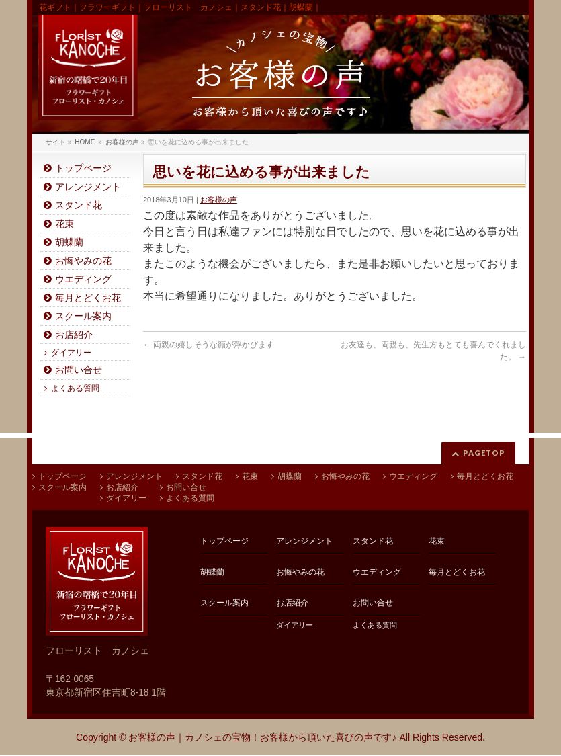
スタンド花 (78, 205)
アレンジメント (88, 187)
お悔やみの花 (83, 261)
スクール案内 (83, 316)
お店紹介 (74, 335)
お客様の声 (218, 200)
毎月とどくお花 (88, 298)
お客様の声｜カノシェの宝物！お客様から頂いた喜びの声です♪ (262, 737)
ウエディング (83, 279)
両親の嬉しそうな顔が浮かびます (208, 344)
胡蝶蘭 (69, 242)
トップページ (83, 168)
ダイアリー (71, 353)
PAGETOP (484, 452)
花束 (64, 224)
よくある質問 (75, 388)
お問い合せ (78, 370)
